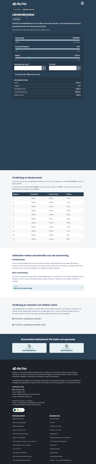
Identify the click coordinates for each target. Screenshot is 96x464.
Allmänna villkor (55, 426)
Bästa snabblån (18, 426)
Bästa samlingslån (19, 422)
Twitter (22, 401)
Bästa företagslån (19, 438)
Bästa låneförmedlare (20, 434)
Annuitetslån (20, 74)
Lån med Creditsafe (20, 453)
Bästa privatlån (18, 419)
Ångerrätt (53, 445)
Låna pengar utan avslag (22, 445)
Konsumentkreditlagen (58, 441)
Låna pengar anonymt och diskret (24, 441)
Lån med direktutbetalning (22, 456)
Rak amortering (33, 74)
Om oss (52, 422)
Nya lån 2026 (54, 419)
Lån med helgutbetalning (21, 460)
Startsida (16, 9)
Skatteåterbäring (56, 456)
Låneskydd (54, 453)
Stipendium (54, 434)
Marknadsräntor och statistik (60, 438)
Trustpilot (29, 401)
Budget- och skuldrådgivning (60, 460)
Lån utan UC (17, 449)
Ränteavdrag (55, 449)
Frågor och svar (55, 430)
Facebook (15, 401)
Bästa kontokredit (19, 430)
